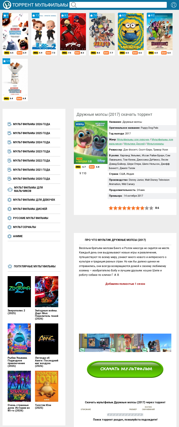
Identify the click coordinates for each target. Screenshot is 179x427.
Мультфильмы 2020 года (31, 178)
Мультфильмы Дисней (30, 209)
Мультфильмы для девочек (34, 199)
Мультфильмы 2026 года (31, 124)
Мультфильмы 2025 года (31, 133)
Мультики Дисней (134, 143)
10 (151, 208)
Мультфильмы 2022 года (31, 160)
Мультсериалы (24, 227)
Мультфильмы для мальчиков (28, 189)
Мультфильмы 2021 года (31, 169)
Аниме (18, 236)
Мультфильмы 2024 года (31, 142)
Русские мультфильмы (30, 218)
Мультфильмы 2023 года (31, 151)
